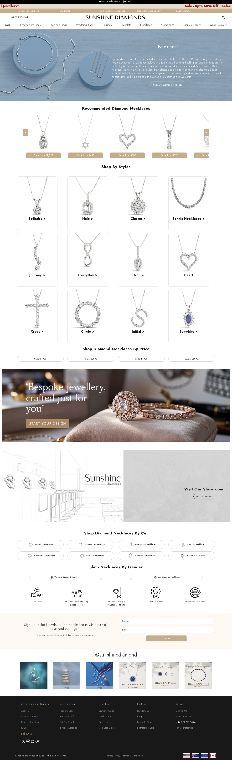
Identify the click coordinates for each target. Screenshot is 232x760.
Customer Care (68, 704)
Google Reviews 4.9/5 (29, 10)
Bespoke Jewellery (30, 722)
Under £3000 (141, 358)
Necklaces (146, 25)
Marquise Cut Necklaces (141, 556)
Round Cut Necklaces (40, 545)
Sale (7, 25)
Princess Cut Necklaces (91, 545)
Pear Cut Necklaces (192, 545)
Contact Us (181, 710)
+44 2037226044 (17, 17)
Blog (139, 716)
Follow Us (27, 734)
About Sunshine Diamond (35, 704)
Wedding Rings (84, 25)
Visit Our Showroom (204, 496)
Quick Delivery (218, 25)
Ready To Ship (144, 722)
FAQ (23, 727)
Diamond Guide (106, 710)
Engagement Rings (30, 25)
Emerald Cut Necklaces (141, 545)
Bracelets (126, 25)
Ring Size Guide (107, 727)
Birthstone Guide (145, 727)
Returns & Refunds (69, 716)
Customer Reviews (30, 716)
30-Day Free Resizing (71, 722)
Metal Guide (105, 716)
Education (104, 704)
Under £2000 (91, 358)
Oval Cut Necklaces (91, 556)
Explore (141, 704)
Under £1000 (40, 358)
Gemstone (104, 722)
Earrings (107, 25)
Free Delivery (66, 710)
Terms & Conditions (133, 755)
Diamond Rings (58, 25)
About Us (26, 710)
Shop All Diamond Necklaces (168, 84)
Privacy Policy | (114, 755)
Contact (180, 704)
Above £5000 (191, 358)
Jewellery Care (144, 710)
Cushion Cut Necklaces (40, 556)
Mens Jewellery (192, 25)
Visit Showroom (184, 716)
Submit (166, 638)
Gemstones (167, 25)
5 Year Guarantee (68, 727)
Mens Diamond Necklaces (166, 577)
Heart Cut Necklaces (191, 556)
